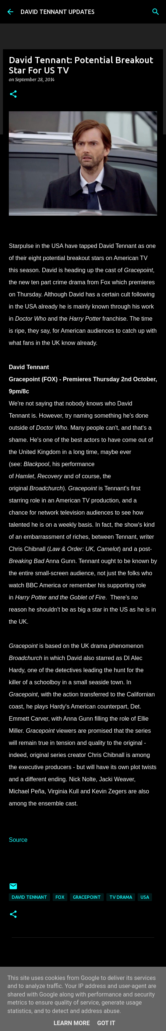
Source (18, 840)
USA (145, 897)
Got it (106, 1023)
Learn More (72, 1023)
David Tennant (29, 897)
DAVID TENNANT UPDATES (58, 11)
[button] (13, 95)
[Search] (155, 12)
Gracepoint (87, 897)
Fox (60, 897)
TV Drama (120, 897)
